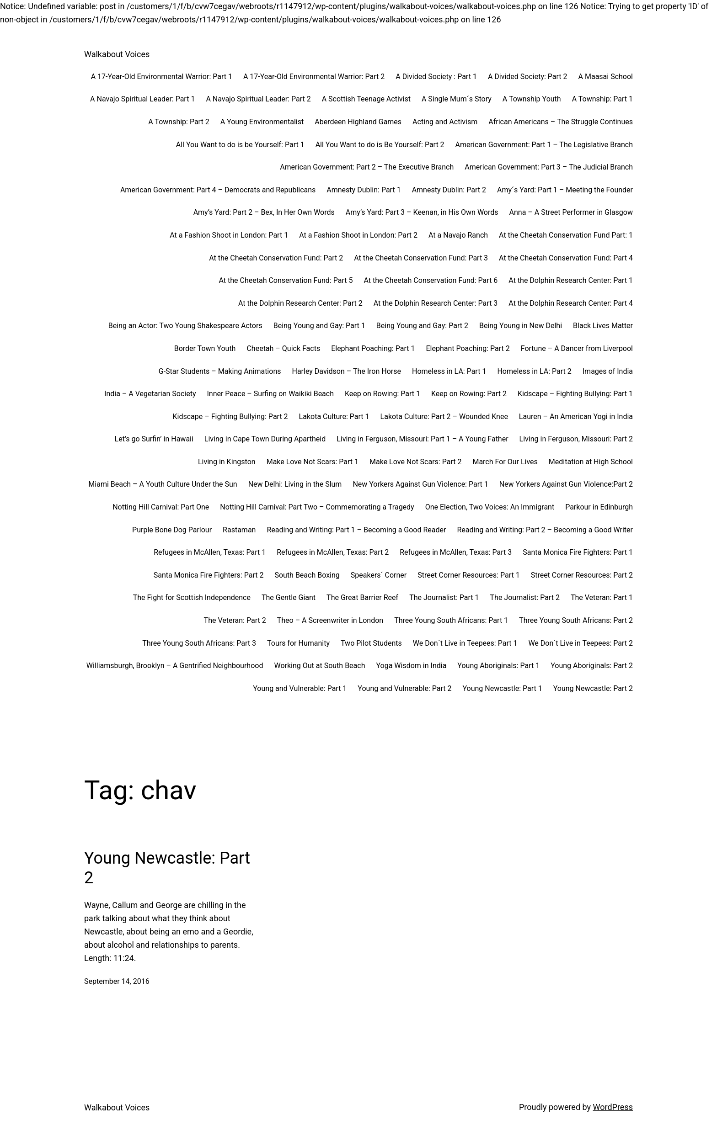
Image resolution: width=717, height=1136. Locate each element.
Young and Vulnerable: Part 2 (404, 688)
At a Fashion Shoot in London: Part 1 (229, 235)
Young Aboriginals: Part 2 (592, 665)
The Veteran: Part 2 (235, 620)
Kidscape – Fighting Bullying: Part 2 (230, 416)
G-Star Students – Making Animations (220, 371)
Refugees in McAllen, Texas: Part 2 (333, 552)
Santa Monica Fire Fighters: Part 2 (209, 575)
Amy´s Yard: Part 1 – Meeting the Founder (565, 190)
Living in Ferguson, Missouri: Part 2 (576, 439)
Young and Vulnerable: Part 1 (300, 688)
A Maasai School (605, 76)
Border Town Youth (205, 348)
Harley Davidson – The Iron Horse (346, 371)
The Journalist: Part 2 (525, 597)
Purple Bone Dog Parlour (172, 530)
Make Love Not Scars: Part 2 (415, 461)
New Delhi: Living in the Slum (295, 484)
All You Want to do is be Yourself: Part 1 (240, 144)
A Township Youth (532, 99)
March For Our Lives (504, 461)
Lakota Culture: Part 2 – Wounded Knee (444, 416)
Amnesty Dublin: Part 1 (363, 190)
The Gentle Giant (289, 597)
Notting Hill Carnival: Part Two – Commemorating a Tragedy (317, 507)
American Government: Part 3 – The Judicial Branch (549, 167)
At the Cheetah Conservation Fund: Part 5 (286, 280)
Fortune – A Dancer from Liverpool (577, 348)
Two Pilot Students (371, 643)
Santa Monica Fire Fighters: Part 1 (578, 552)
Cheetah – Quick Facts (283, 348)
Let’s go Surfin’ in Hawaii (154, 439)
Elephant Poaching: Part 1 (373, 348)
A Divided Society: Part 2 (527, 76)
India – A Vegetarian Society (150, 393)
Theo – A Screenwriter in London (330, 620)
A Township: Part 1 (602, 99)
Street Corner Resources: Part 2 (582, 575)
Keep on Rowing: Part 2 (469, 393)
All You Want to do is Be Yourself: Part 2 (380, 144)
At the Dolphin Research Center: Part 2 (300, 303)
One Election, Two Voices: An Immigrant (489, 507)
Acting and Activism (444, 121)
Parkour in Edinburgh (599, 507)
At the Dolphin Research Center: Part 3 (436, 303)
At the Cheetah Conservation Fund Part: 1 (566, 235)
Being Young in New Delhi (520, 325)
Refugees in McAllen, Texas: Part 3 (456, 552)
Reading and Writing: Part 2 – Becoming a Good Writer (545, 530)
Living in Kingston (227, 461)
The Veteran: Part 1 (602, 597)
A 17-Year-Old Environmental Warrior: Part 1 (161, 76)
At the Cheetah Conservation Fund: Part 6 (431, 280)
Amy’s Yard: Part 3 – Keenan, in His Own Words (422, 212)
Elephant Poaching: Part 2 (467, 348)
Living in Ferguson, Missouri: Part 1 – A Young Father (422, 439)
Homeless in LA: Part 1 (449, 371)
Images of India (608, 371)
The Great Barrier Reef (362, 597)
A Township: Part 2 (178, 121)
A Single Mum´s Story (457, 99)
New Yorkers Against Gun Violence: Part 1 (420, 484)
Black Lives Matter (603, 325)
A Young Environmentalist (262, 121)
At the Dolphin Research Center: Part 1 (570, 280)
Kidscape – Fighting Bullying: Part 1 (575, 393)
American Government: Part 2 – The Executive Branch (367, 167)
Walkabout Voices (117, 54)
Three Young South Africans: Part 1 (451, 620)
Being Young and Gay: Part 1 (319, 325)
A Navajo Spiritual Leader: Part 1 (142, 99)
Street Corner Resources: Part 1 (468, 575)
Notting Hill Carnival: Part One (160, 507)
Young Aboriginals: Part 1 (498, 665)
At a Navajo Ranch (458, 235)
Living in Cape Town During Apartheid (265, 439)
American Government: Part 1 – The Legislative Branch (544, 144)
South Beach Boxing (306, 575)
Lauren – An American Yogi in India (576, 416)
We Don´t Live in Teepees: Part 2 (580, 643)
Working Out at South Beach (319, 665)
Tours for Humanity (298, 643)
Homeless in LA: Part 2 (534, 371)
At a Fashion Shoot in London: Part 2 (358, 235)
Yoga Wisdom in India (411, 665)
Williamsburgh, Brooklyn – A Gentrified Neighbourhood (174, 665)
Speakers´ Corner (379, 575)
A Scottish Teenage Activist (366, 99)
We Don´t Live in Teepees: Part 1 (465, 643)
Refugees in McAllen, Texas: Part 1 (210, 552)
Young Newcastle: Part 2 (593, 688)
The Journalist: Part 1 (444, 597)
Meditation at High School (591, 461)
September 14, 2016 (117, 981)
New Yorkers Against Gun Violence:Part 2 (566, 484)
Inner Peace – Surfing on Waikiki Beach (270, 393)
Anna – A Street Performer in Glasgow (571, 212)
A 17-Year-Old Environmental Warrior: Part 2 (314, 76)
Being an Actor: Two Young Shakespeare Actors (185, 325)
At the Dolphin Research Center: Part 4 (570, 303)
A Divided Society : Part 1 (436, 76)
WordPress (613, 1107)
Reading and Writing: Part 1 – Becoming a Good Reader (356, 530)
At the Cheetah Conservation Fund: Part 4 (566, 258)
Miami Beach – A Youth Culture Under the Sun (162, 484)
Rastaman (239, 530)
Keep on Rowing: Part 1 (382, 393)
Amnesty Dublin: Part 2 (449, 190)
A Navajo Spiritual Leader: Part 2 (258, 99)
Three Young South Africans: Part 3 (199, 643)
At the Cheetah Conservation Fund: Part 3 (421, 258)
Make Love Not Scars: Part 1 (312, 461)
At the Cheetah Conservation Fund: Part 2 (276, 258)
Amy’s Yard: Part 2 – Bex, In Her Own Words (264, 212)
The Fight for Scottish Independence (192, 597)
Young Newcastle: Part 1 (502, 688)
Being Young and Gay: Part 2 (422, 325)
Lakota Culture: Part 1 (334, 416)
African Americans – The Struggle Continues (560, 121)
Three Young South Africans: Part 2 (576, 620)
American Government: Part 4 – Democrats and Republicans (218, 190)
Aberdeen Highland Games (358, 121)
